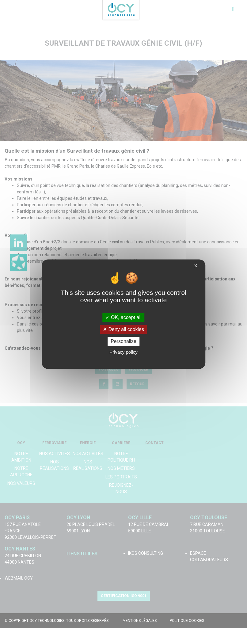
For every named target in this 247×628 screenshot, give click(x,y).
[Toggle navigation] (233, 9)
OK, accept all (123, 317)
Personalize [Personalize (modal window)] (123, 341)
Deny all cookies (123, 329)
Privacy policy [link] (123, 352)
